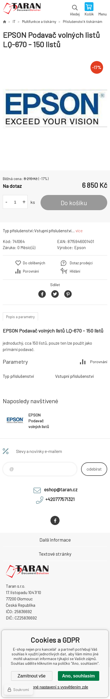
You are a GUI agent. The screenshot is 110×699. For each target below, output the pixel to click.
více (79, 230)
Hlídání (75, 271)
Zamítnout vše (31, 676)
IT (14, 21)
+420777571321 (60, 499)
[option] (55, 109)
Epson (80, 247)
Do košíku (74, 203)
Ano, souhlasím (78, 676)
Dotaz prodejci (81, 263)
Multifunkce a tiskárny (39, 21)
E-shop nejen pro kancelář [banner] (22, 9)
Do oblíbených (34, 263)
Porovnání (31, 271)
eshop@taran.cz (60, 489)
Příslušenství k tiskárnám (82, 21)
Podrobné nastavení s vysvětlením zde (55, 687)
